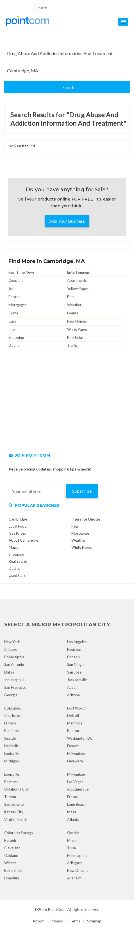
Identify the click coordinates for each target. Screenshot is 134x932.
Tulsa (71, 848)
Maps (13, 547)
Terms (75, 921)
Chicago (10, 649)
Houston (74, 649)
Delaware (75, 761)
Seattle (10, 738)
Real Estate (76, 337)
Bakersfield (13, 870)
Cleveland (12, 848)
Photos (14, 296)
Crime (13, 313)
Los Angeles (77, 642)
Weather (74, 305)
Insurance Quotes (85, 519)
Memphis (74, 723)
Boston (73, 730)
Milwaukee (76, 753)
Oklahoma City (16, 789)
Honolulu (11, 878)
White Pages (77, 329)
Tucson (10, 796)
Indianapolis (14, 679)
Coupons (15, 280)
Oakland (11, 855)
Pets (70, 296)
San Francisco (15, 687)
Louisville (11, 753)
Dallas (9, 672)
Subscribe (82, 491)
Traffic (72, 345)
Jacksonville (77, 679)
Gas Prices (17, 533)
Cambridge (18, 519)
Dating (13, 345)
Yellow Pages (77, 288)
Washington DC (80, 738)
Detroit (73, 715)
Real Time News (21, 272)
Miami (72, 840)
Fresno (72, 796)
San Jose (74, 672)
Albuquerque (77, 789)
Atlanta (73, 819)
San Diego (75, 664)
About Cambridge (23, 540)
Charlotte (12, 715)
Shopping (16, 337)
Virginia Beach (15, 819)
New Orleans (77, 870)
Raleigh (10, 840)
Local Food (18, 526)
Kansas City (13, 812)
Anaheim (74, 878)
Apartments (77, 280)
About (38, 921)
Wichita (10, 863)
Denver (73, 746)
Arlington (74, 863)
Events (72, 313)
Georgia (10, 695)
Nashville (11, 746)
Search (68, 87)
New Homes (77, 321)
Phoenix (73, 657)
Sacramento (14, 804)
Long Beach (76, 804)
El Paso (10, 723)
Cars (12, 321)
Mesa (71, 812)
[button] (123, 22)
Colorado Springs (18, 832)
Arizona (73, 695)
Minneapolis (77, 855)
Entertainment (78, 272)
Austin (72, 687)
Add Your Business (67, 221)
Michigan (11, 761)
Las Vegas (75, 782)
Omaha (73, 832)
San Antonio (14, 664)
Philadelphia (14, 657)
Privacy (56, 921)
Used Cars (17, 575)
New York (12, 642)
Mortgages (17, 305)
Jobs (12, 288)
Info (11, 329)
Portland (11, 782)
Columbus (12, 708)
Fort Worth (76, 708)
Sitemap (94, 921)
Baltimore (12, 730)
